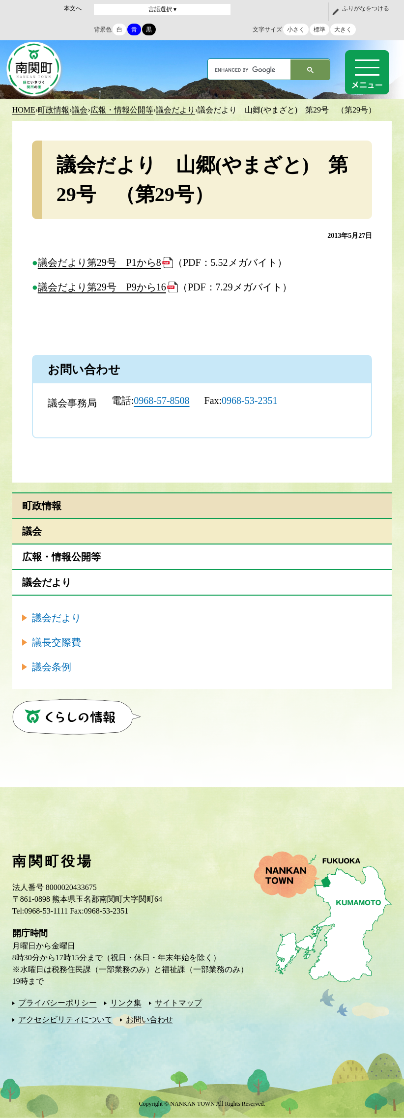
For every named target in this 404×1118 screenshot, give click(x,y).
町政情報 (53, 110)
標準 (319, 29)
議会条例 (51, 666)
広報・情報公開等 (121, 110)
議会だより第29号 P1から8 (99, 262)
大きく (343, 29)
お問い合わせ (149, 1019)
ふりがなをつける (365, 8)
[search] (249, 70)
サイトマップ (178, 1003)
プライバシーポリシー (57, 1003)
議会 (79, 110)
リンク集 (126, 1003)
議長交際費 (56, 642)
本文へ (73, 8)
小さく (296, 29)
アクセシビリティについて (65, 1019)
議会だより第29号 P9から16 (102, 287)
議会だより (175, 110)
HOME (23, 110)
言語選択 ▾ (162, 9)
